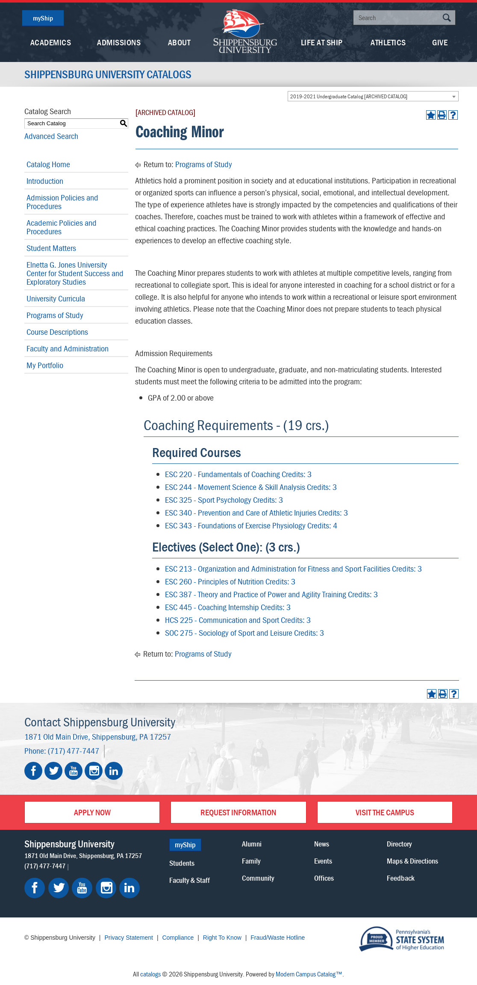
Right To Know (222, 937)
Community (258, 878)
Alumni (252, 844)
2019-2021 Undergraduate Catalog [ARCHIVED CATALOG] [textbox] (348, 96)
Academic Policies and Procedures (61, 226)
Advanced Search (51, 135)
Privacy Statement (128, 937)
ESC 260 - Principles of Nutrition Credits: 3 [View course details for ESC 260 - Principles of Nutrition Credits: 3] (230, 581)
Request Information (238, 812)
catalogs (150, 974)
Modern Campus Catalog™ (309, 974)
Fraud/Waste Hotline (277, 937)
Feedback (401, 878)
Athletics (388, 42)
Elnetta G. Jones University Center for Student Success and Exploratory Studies (75, 273)
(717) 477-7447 (73, 750)
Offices (324, 878)
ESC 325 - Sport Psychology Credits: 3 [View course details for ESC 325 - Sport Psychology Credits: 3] (224, 499)
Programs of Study (54, 315)
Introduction (44, 180)
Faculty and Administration (67, 348)
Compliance (178, 937)
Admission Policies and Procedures (62, 201)
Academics (50, 42)
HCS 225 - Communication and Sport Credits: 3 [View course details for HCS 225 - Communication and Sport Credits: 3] (238, 619)
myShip (43, 18)
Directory (399, 844)
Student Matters (51, 247)
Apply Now (92, 812)
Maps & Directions (412, 861)
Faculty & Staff (189, 880)
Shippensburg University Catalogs (107, 74)
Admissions (119, 42)
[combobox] (373, 96)
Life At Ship (322, 42)
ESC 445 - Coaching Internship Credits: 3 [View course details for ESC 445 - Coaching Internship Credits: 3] (228, 607)
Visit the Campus (385, 812)
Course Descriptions (57, 331)
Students (181, 863)
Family (251, 861)
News (321, 844)
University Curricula (55, 298)
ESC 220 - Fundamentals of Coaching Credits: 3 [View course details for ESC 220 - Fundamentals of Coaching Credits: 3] (238, 474)
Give (440, 42)
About (179, 42)
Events (323, 861)
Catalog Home (48, 164)
